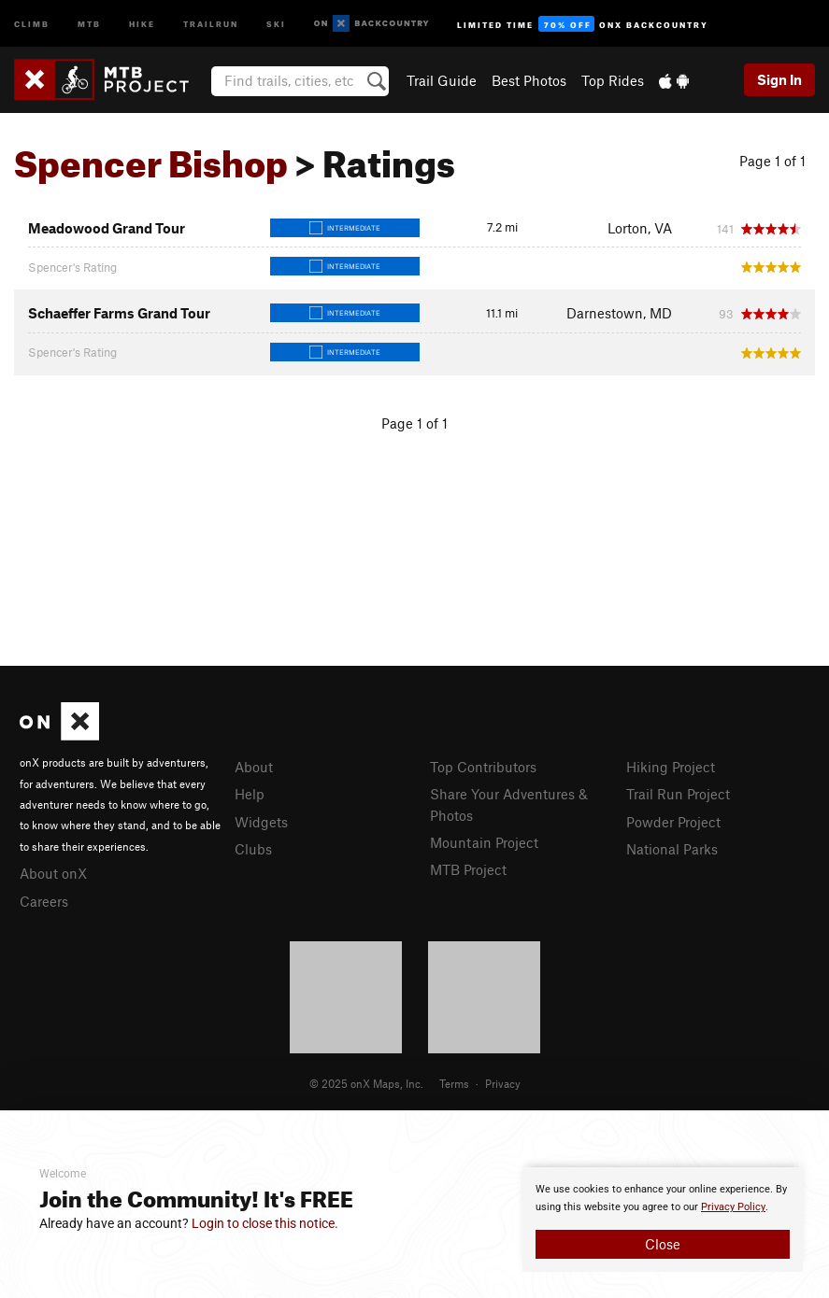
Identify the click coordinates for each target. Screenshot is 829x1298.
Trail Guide (442, 80)
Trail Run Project (678, 793)
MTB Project (468, 869)
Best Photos (529, 80)
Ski (276, 23)
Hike (142, 23)
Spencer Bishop (151, 157)
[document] (663, 1219)
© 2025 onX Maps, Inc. (366, 1083)
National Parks (672, 848)
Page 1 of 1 (772, 160)
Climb (32, 23)
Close (662, 1243)
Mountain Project (484, 842)
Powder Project (673, 821)
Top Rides (612, 80)
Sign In (779, 79)
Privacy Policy (733, 1207)
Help (249, 793)
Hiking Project (670, 766)
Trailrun (210, 23)
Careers (44, 901)
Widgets (261, 821)
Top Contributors (483, 766)
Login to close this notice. (265, 1223)
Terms (454, 1083)
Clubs (253, 848)
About (254, 766)
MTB (89, 23)
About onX (53, 873)
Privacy (503, 1083)
